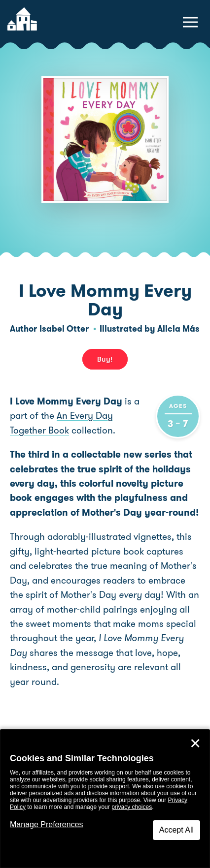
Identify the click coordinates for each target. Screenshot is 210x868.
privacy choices (131, 807)
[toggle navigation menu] (190, 22)
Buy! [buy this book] (105, 359)
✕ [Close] (195, 743)
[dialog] (105, 799)
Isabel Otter (64, 329)
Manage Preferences (46, 824)
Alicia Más (178, 329)
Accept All (176, 830)
